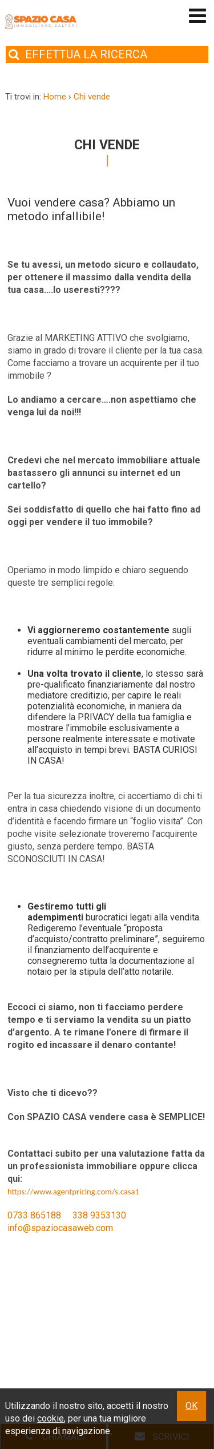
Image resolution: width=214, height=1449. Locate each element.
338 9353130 (99, 1215)
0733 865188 (34, 1215)
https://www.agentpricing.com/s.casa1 (73, 1191)
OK (191, 1405)
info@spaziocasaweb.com (60, 1227)
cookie (50, 1418)
